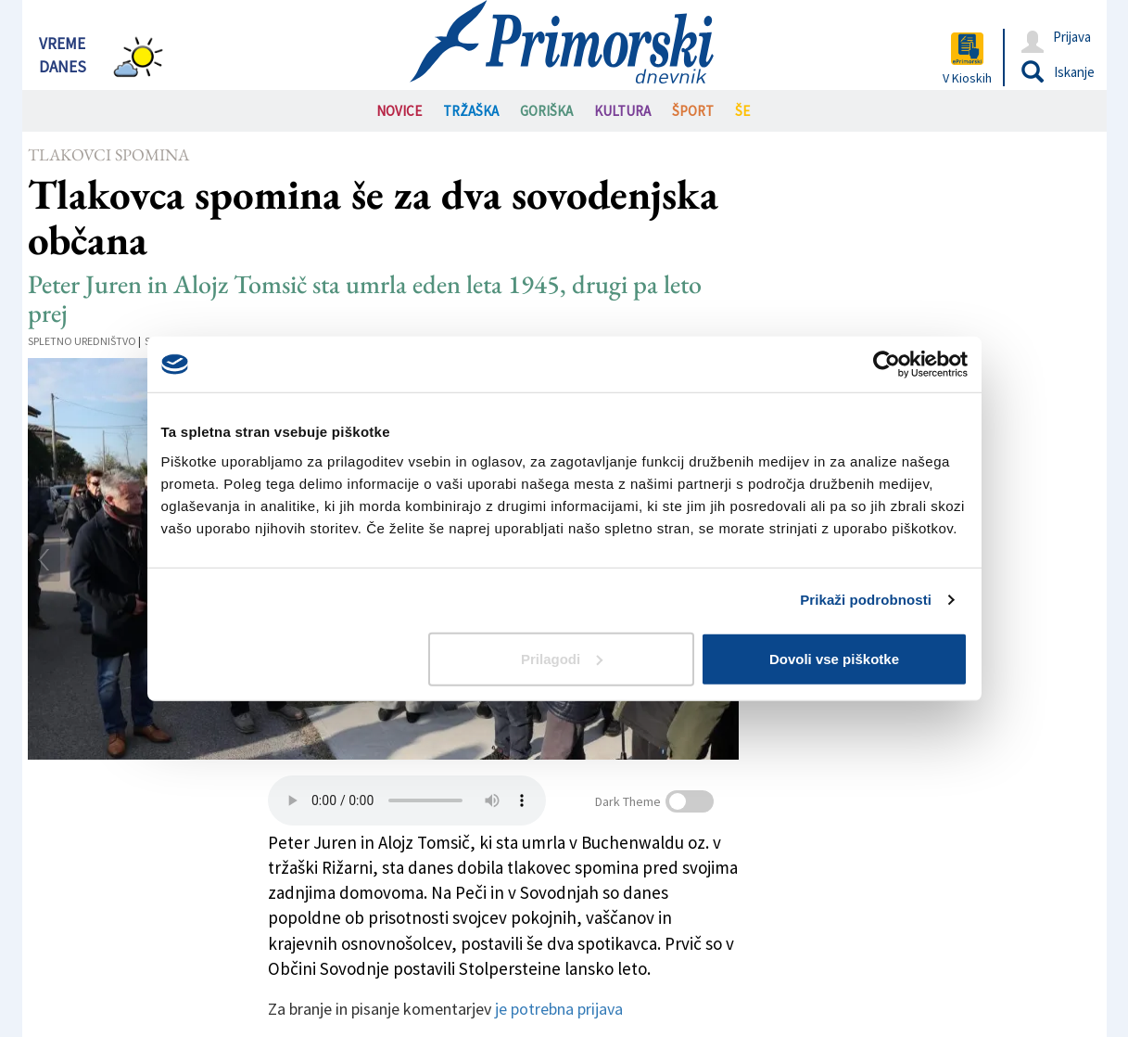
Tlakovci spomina (108, 154)
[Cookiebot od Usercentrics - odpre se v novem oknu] (886, 364)
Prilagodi (561, 658)
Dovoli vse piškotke (834, 658)
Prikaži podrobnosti (866, 600)
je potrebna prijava (559, 1008)
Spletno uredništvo (82, 341)
